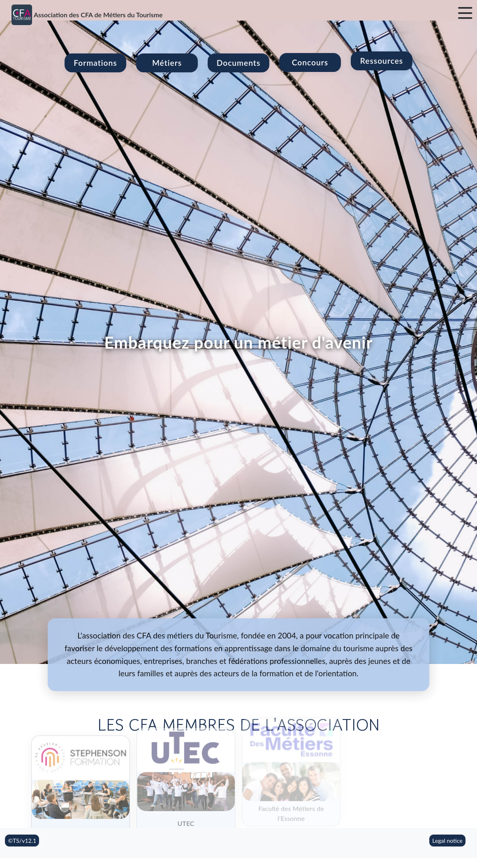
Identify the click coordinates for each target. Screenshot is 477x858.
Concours (310, 54)
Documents (239, 58)
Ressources (381, 48)
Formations (95, 62)
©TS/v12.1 (22, 840)
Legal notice (447, 840)
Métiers (167, 62)
